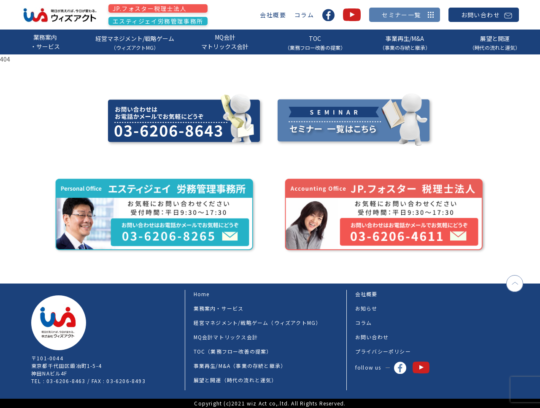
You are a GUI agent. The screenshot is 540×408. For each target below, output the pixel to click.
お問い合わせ (372, 336)
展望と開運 (495, 42)
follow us (380, 368)
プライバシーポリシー (383, 351)
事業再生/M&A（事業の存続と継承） (240, 365)
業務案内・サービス (45, 42)
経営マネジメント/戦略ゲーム (135, 42)
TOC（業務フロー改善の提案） (233, 351)
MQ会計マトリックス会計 (224, 42)
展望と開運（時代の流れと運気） (235, 380)
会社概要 (273, 15)
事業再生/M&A (405, 42)
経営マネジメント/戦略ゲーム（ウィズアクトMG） (257, 322)
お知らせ (366, 308)
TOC (315, 42)
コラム (304, 15)
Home (202, 293)
